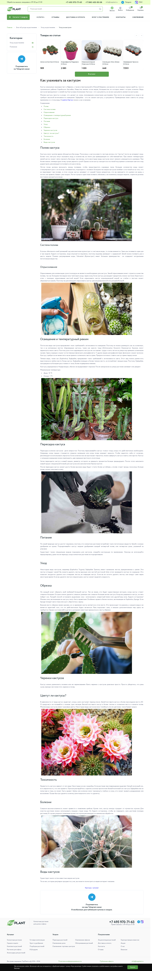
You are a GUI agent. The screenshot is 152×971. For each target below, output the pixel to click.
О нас (123, 946)
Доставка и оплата (75, 17)
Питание (47, 121)
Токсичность (48, 136)
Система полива (49, 109)
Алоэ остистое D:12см (49, 62)
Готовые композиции (37, 940)
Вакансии (124, 949)
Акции (123, 943)
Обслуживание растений (84, 943)
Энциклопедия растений (107, 940)
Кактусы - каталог (92, 888)
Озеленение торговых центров (63, 946)
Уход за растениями (48, 27)
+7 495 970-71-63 (74, 2)
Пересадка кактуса (51, 118)
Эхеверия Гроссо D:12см (130, 63)
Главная (9, 27)
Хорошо (132, 967)
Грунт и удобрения (36, 943)
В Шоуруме (34, 949)
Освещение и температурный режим (57, 115)
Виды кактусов (49, 142)
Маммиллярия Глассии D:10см (88, 63)
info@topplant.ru (112, 2)
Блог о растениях (100, 17)
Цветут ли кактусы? (51, 133)
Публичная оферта (106, 961)
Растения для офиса (14, 949)
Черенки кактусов (50, 130)
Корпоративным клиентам (130, 940)
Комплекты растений (14, 946)
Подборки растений (37, 946)
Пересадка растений (59, 940)
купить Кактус (67, 100)
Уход (46, 124)
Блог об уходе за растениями (26, 27)
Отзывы (55, 17)
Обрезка (47, 127)
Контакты (120, 17)
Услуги (40, 17)
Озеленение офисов (82, 940)
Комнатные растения (14, 940)
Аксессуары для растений (16, 953)
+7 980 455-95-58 (94, 2)
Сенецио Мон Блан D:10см (111, 63)
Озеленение (137, 17)
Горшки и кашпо (12, 943)
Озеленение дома (58, 943)
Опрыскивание (49, 112)
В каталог (91, 74)
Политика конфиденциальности (70, 961)
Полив (46, 106)
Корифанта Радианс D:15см (70, 63)
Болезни (47, 139)
